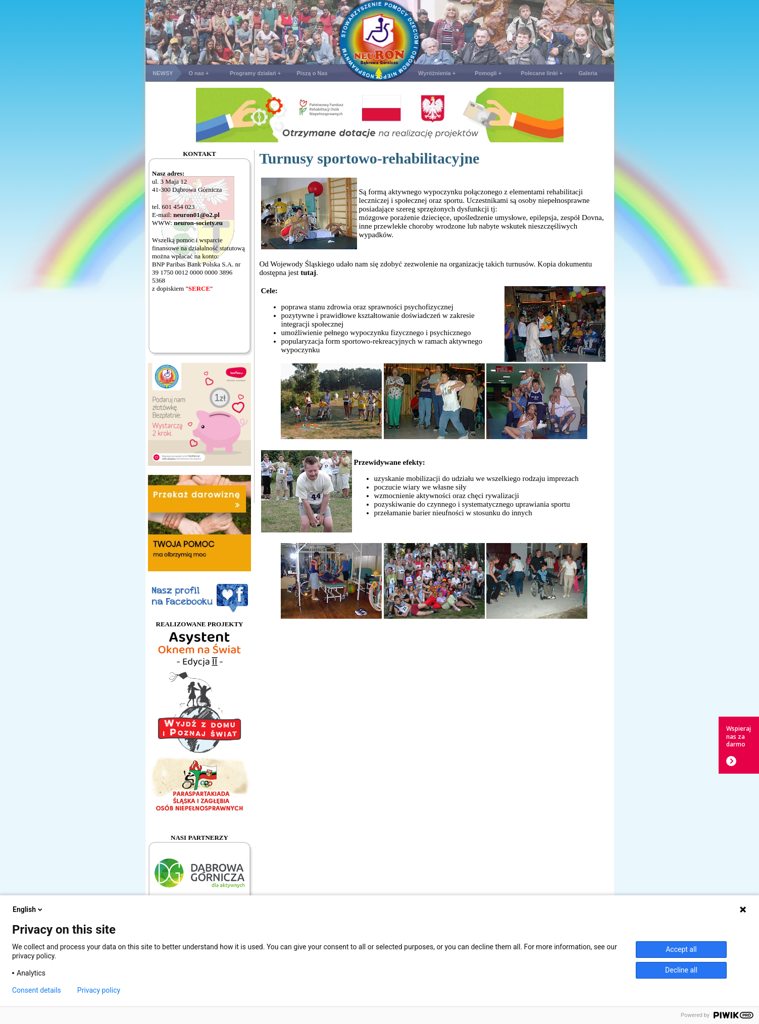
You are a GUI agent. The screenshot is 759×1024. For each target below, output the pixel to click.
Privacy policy (98, 990)
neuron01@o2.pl (196, 215)
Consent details (36, 990)
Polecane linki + (542, 73)
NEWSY (163, 73)
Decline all (681, 970)
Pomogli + (488, 73)
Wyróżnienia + (437, 73)
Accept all (681, 949)
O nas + (198, 73)
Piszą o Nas (312, 73)
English (28, 909)
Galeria (587, 73)
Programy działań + (255, 73)
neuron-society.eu (198, 223)
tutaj (308, 272)
